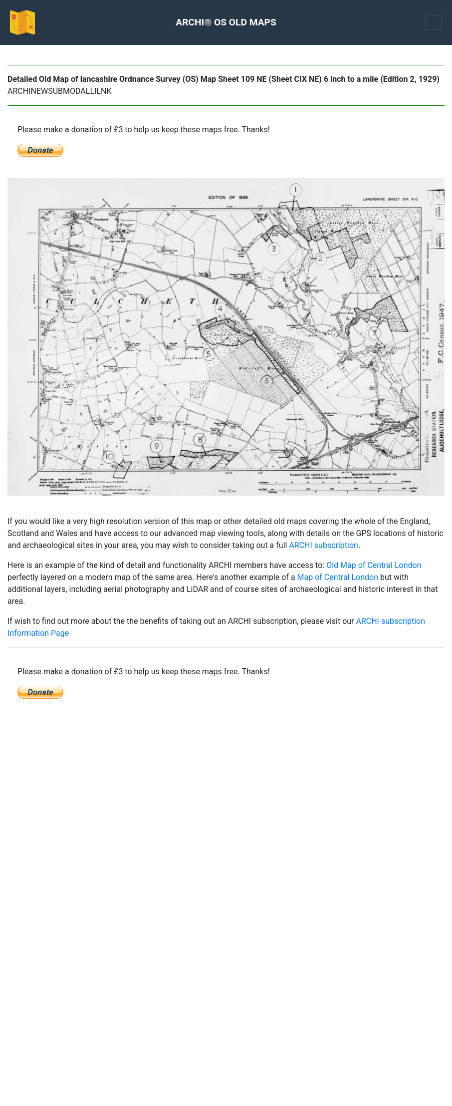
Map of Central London (337, 577)
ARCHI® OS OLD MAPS (226, 22)
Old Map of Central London (373, 565)
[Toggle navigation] (433, 22)
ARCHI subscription (323, 545)
